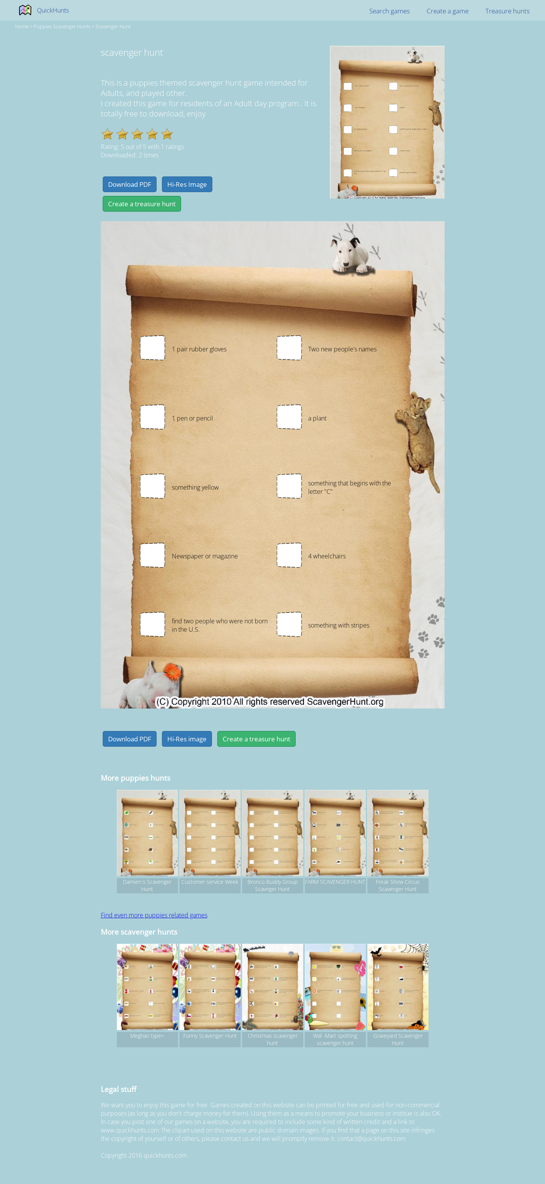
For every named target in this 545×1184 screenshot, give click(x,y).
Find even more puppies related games (154, 915)
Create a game (448, 10)
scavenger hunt (113, 26)
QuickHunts (53, 10)
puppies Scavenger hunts (62, 26)
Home (22, 26)
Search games (389, 10)
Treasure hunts (507, 10)
